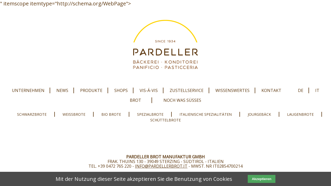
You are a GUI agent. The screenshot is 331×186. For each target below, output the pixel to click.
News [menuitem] (62, 90)
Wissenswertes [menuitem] (232, 90)
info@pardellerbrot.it (161, 166)
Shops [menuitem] (121, 90)
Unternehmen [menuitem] (28, 90)
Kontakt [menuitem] (271, 90)
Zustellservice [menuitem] (187, 90)
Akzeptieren (262, 179)
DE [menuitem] (300, 90)
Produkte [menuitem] (91, 90)
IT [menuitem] (317, 90)
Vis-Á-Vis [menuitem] (149, 90)
